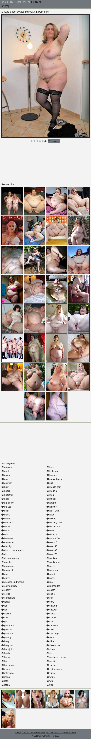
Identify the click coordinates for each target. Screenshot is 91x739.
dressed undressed (12, 582)
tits (49, 653)
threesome (53, 645)
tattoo (50, 637)
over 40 (51, 542)
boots (5, 530)
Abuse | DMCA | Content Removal (30, 732)
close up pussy (10, 558)
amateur (7, 467)
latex (5, 681)
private (51, 574)
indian (5, 669)
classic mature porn (12, 550)
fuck (5, 617)
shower (51, 610)
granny (6, 637)
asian (5, 475)
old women (53, 526)
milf (49, 483)
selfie (50, 594)
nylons (51, 518)
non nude (52, 511)
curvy (5, 578)
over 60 (51, 550)
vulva (50, 673)
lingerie (51, 475)
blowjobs (7, 522)
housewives (8, 665)
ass (4, 479)
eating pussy (9, 586)
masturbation (54, 479)
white (50, 677)
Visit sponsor (54, 141)
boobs (5, 526)
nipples (51, 507)
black (5, 514)
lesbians (52, 471)
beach (5, 491)
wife (49, 681)
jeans (5, 677)
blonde (6, 518)
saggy (50, 590)
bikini (5, 511)
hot (4, 661)
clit (4, 554)
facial (5, 602)
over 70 (51, 554)
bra (4, 534)
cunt (5, 574)
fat (4, 606)
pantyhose (53, 562)
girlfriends (7, 625)
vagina (51, 665)
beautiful (7, 495)
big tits (6, 507)
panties (51, 558)
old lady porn (54, 522)
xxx (49, 685)
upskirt (51, 661)
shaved (51, 606)
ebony (5, 590)
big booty (7, 503)
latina (5, 685)
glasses (6, 629)
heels (5, 653)
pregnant (52, 570)
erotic (5, 594)
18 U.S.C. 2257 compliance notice (61, 732)
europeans (8, 598)
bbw (5, 487)
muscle (51, 499)
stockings (52, 633)
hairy (5, 641)
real (49, 582)
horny (5, 657)
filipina (6, 613)
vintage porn (54, 669)
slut (49, 621)
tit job (50, 649)
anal (5, 471)
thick (50, 641)
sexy (50, 602)
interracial (7, 673)
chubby (6, 546)
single (50, 613)
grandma (7, 633)
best (5, 499)
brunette (7, 538)
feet (4, 610)
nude (50, 514)
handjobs (7, 649)
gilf (4, 621)
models (51, 491)
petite (50, 566)
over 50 (51, 546)
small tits (52, 625)
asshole (6, 483)
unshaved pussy (56, 657)
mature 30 (53, 538)
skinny (51, 617)
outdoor (51, 534)
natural (51, 503)
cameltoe (7, 542)
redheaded (53, 586)
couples (6, 562)
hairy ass (7, 645)
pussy (50, 578)
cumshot (7, 570)
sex (49, 598)
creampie (7, 566)
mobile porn (53, 487)
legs (50, 467)
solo (50, 629)
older (50, 530)
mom (50, 495)
